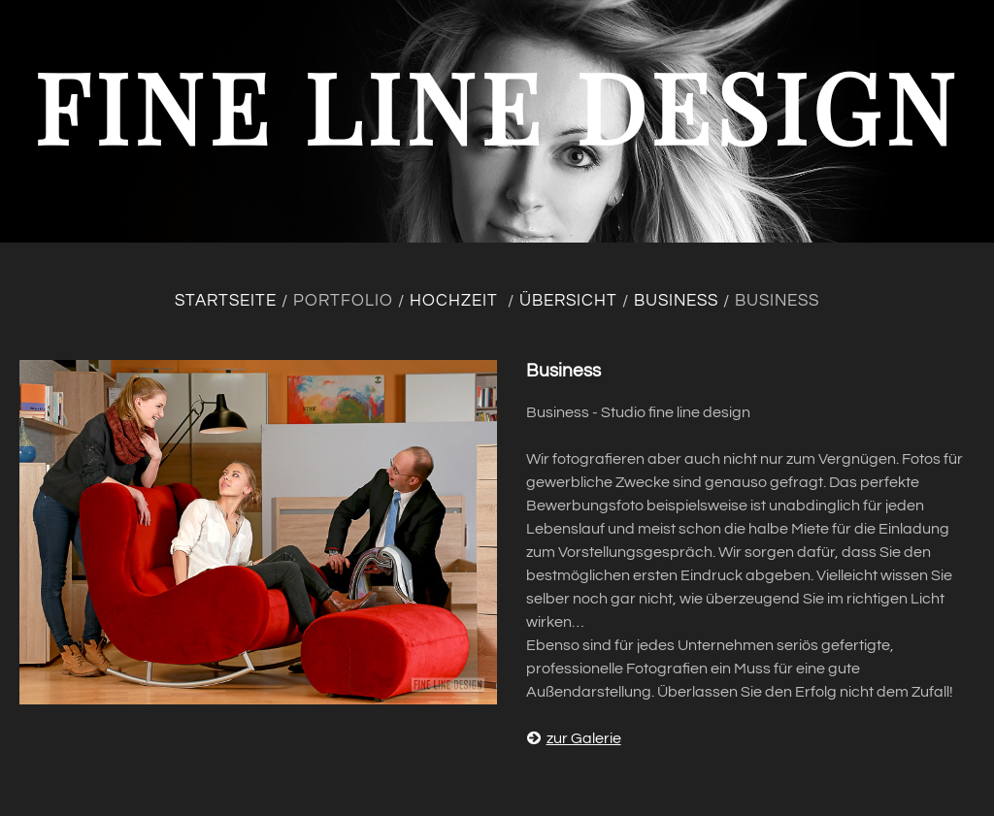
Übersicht (568, 301)
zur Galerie (573, 738)
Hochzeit (456, 301)
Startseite (226, 301)
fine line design (497, 105)
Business (676, 301)
